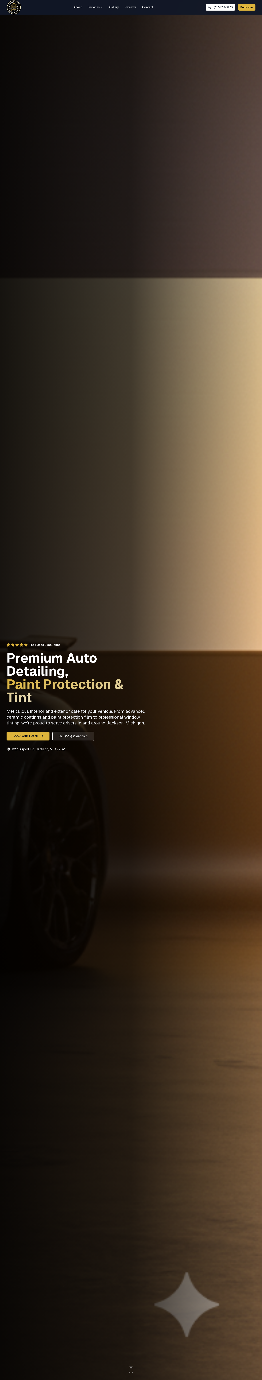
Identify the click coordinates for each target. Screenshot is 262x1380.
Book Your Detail (28, 736)
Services (95, 7)
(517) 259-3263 (220, 7)
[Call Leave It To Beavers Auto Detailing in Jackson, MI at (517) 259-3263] (220, 7)
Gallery (114, 7)
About (78, 7)
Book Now (246, 7)
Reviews (130, 7)
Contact (147, 7)
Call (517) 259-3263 (73, 736)
